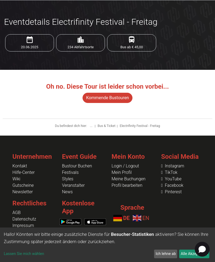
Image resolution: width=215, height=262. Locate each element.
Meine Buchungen (129, 178)
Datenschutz (24, 219)
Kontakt (19, 165)
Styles (67, 178)
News (67, 191)
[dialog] (107, 244)
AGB (16, 212)
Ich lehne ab (166, 253)
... (91, 126)
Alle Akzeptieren (194, 253)
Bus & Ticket (106, 126)
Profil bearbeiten (127, 185)
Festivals (70, 172)
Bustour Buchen (77, 165)
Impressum (23, 225)
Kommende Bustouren (107, 97)
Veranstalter (73, 185)
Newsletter (22, 191)
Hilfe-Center (23, 172)
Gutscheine (23, 185)
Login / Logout (125, 165)
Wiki (16, 178)
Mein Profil (122, 172)
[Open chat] (202, 249)
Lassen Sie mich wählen (24, 253)
